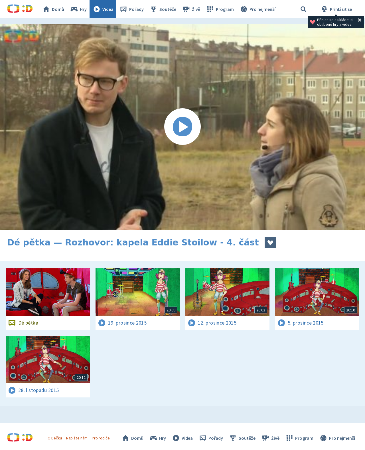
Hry (78, 9)
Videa (102, 9)
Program (220, 9)
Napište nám (76, 438)
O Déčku (55, 438)
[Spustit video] (182, 127)
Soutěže (162, 9)
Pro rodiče (101, 438)
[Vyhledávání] (303, 9)
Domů (53, 9)
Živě (191, 9)
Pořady (131, 9)
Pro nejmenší (257, 9)
